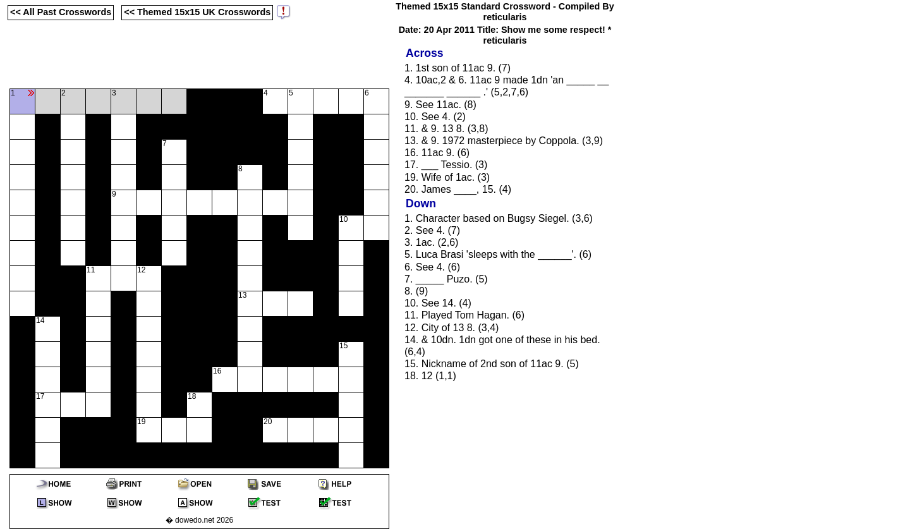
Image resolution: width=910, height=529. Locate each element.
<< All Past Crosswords (60, 12)
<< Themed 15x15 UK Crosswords (197, 12)
